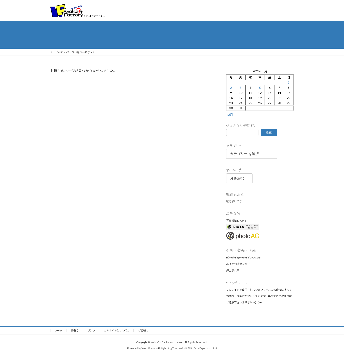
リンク (91, 330)
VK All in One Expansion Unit (200, 348)
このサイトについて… (116, 330)
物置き (75, 330)
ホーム (58, 330)
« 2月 (229, 114)
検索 (269, 132)
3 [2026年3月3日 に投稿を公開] (241, 87)
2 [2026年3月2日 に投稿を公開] (231, 87)
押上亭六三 (232, 270)
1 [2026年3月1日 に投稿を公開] (289, 82)
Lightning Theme (171, 348)
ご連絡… (143, 330)
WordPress (148, 348)
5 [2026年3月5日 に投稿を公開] (260, 87)
